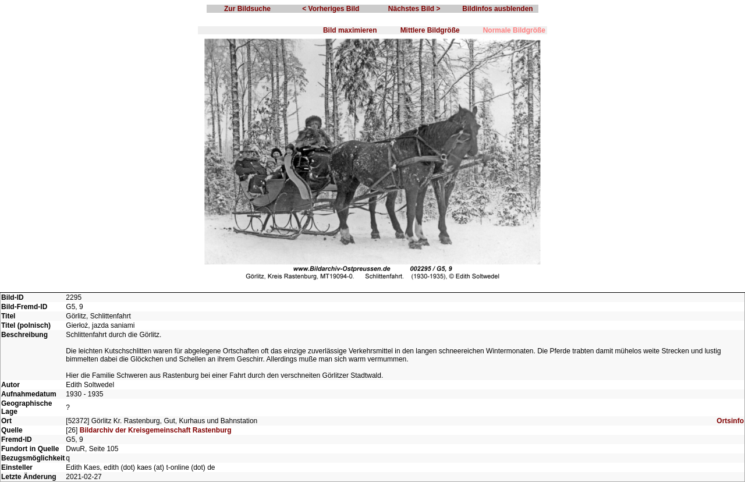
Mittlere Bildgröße (430, 30)
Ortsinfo (730, 421)
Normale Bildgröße (514, 30)
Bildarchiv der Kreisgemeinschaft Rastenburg (156, 430)
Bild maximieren (350, 30)
